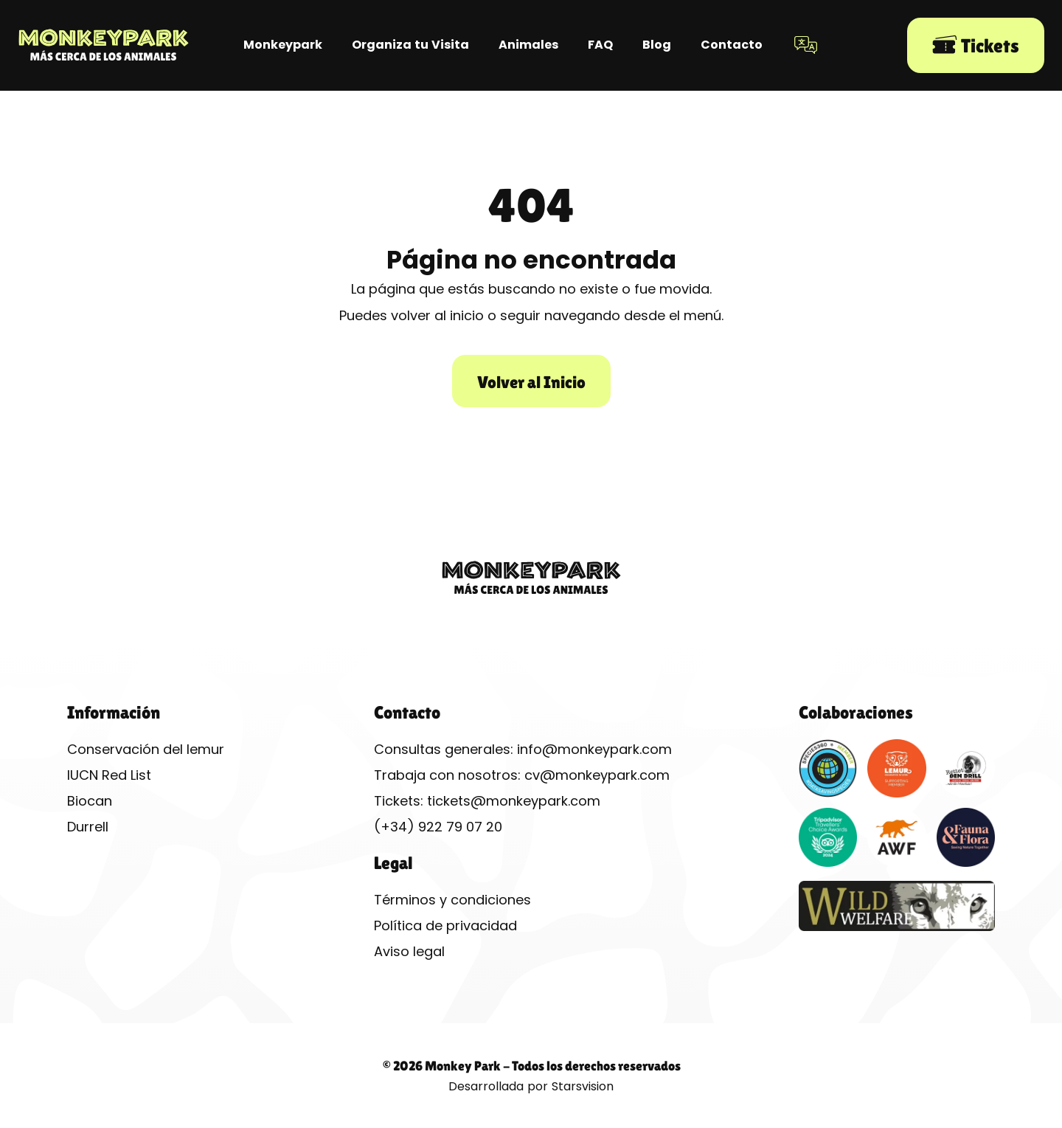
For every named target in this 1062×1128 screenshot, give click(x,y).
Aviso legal (409, 951)
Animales (528, 44)
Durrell (87, 826)
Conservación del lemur (145, 749)
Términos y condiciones (452, 899)
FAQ (600, 44)
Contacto (732, 44)
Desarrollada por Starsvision (531, 1086)
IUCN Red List (109, 775)
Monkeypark (282, 44)
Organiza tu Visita (410, 44)
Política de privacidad (445, 925)
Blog (656, 44)
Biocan (89, 801)
